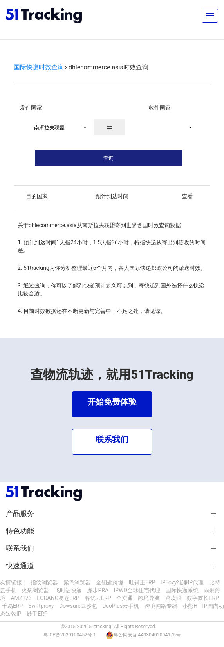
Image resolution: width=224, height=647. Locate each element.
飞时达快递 (68, 590)
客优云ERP (98, 598)
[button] (57, 127)
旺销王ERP (142, 582)
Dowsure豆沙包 (78, 606)
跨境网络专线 (161, 606)
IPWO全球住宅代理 (137, 590)
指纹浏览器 (44, 582)
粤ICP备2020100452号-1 (69, 635)
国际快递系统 (182, 590)
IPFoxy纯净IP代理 (182, 582)
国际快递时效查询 (39, 67)
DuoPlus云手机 (120, 606)
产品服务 (20, 513)
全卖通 (124, 598)
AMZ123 (21, 598)
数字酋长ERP (203, 598)
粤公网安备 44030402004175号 (147, 635)
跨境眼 (173, 598)
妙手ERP (37, 614)
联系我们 (20, 548)
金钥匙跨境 (109, 582)
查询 (108, 158)
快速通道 (20, 566)
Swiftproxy (41, 606)
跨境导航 (149, 598)
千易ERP (12, 606)
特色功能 (20, 531)
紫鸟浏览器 (77, 582)
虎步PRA (97, 590)
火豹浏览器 (35, 590)
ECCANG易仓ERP (58, 598)
